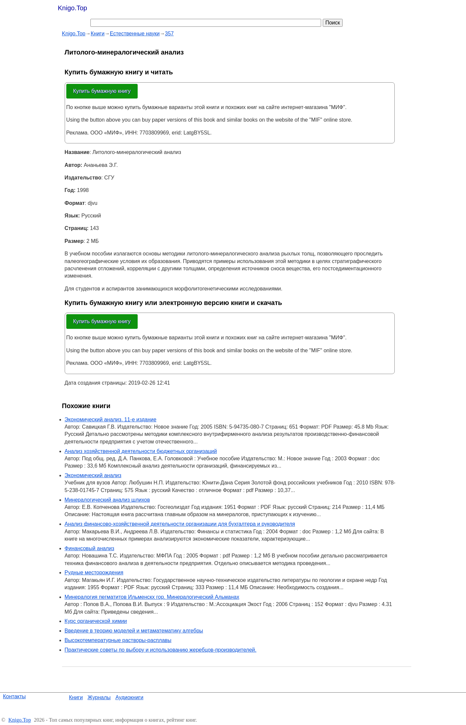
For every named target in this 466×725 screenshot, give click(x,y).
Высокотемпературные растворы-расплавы (118, 640)
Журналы (99, 697)
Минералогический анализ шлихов (107, 500)
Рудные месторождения (94, 572)
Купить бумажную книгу (102, 91)
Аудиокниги (130, 697)
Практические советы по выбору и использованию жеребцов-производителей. (160, 650)
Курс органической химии (96, 621)
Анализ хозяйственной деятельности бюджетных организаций (141, 451)
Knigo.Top (72, 8)
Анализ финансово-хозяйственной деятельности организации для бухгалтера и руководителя (180, 524)
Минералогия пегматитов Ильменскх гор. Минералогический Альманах (152, 597)
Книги (76, 697)
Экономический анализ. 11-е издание (110, 419)
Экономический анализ (93, 475)
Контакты (14, 696)
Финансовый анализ (89, 548)
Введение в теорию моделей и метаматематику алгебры (134, 630)
